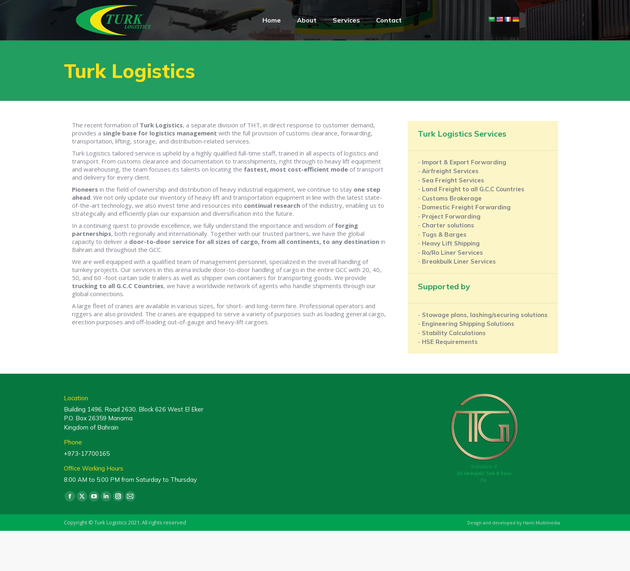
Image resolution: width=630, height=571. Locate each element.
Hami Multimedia (541, 523)
